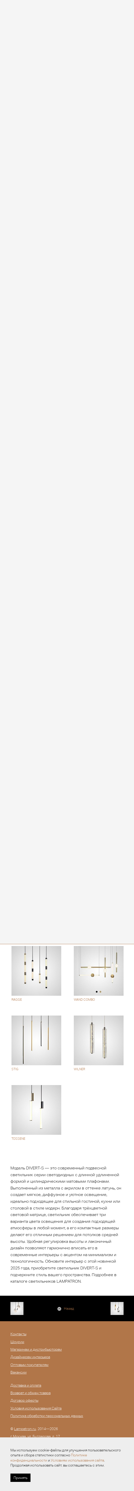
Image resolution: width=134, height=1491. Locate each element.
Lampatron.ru (25, 1429)
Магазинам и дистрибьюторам (36, 1349)
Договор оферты (24, 1400)
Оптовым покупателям (29, 1365)
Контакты (18, 1334)
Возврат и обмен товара (30, 1393)
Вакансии (18, 1372)
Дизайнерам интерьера (30, 1357)
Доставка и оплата (25, 1385)
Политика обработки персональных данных (46, 1416)
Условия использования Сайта (36, 1408)
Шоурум (17, 1342)
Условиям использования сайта (77, 1460)
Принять (20, 1478)
